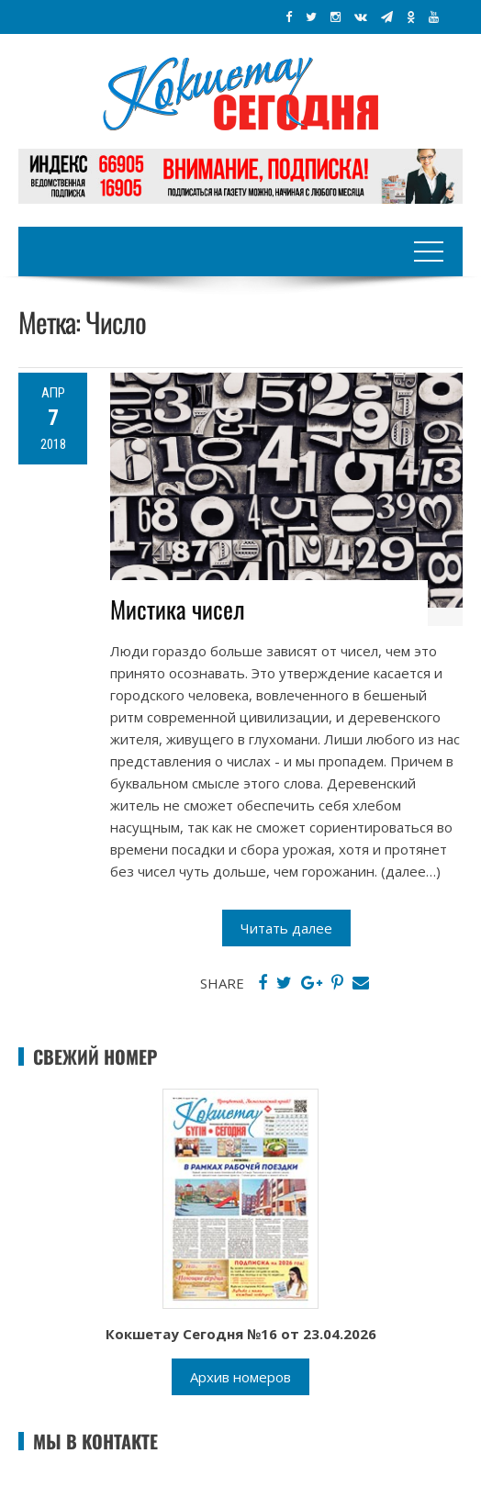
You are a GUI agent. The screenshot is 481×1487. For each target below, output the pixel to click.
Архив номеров (240, 1377)
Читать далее (286, 928)
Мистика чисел (177, 609)
